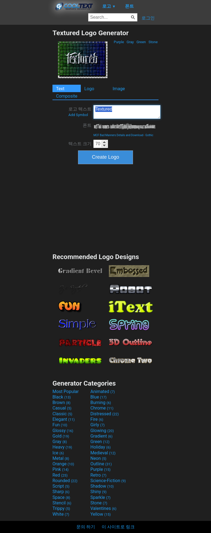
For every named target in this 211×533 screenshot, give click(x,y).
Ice (58, 452)
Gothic (149, 135)
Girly (97, 424)
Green (141, 42)
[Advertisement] (26, 111)
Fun (59, 424)
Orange (63, 463)
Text (60, 88)
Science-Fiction (108, 480)
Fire (96, 419)
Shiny (98, 491)
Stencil (61, 502)
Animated (102, 391)
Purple (119, 42)
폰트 (87, 125)
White (60, 514)
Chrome (101, 408)
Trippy (61, 508)
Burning (100, 402)
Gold (60, 436)
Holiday (100, 447)
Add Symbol (78, 115)
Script (61, 486)
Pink (60, 469)
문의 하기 (85, 526)
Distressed (104, 413)
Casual (61, 408)
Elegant (63, 419)
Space (61, 497)
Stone (153, 42)
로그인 (148, 18)
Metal (60, 458)
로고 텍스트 (79, 111)
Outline (101, 463)
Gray (130, 42)
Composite (66, 96)
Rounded (64, 480)
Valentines (103, 508)
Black (61, 397)
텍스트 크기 (79, 143)
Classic (62, 413)
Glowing (102, 430)
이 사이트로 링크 (118, 526)
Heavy (62, 447)
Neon (98, 458)
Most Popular (65, 391)
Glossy (62, 430)
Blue (98, 397)
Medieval (103, 452)
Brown (61, 402)
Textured (126, 112)
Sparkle (100, 497)
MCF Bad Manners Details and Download (118, 135)
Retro (98, 475)
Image (119, 88)
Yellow (100, 514)
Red (60, 475)
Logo (89, 88)
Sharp (61, 491)
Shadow (102, 486)
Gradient (101, 436)
